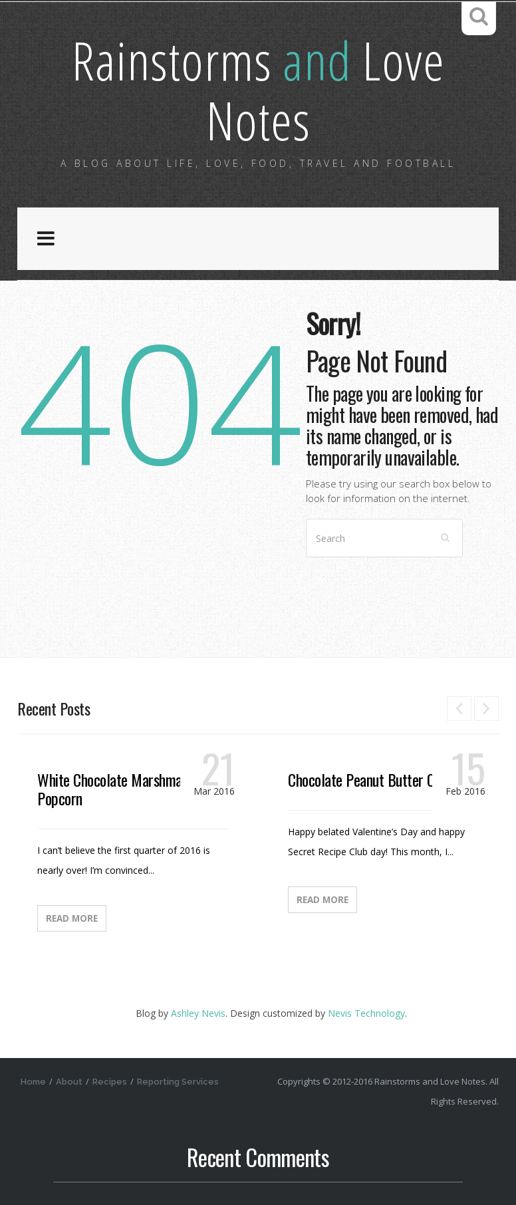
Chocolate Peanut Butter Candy (373, 779)
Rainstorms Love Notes (258, 89)
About (69, 1082)
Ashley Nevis (198, 1013)
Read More (72, 918)
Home (33, 1082)
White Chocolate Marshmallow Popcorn (121, 788)
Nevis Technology (366, 1013)
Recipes (109, 1082)
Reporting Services (178, 1082)
